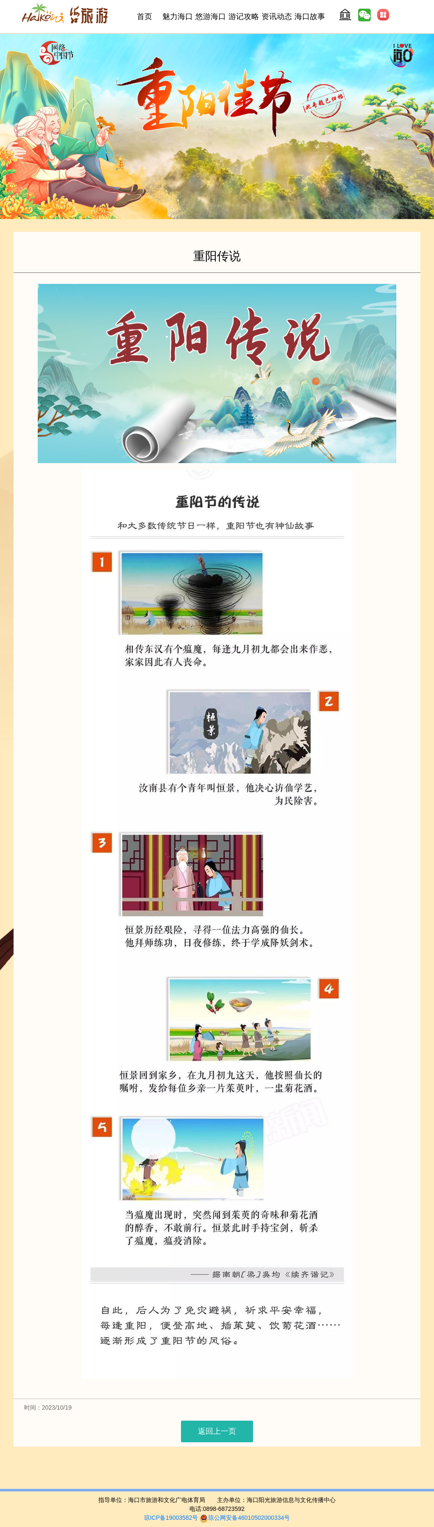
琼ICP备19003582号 (171, 1517)
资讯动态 (277, 16)
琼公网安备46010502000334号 (245, 1517)
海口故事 (310, 16)
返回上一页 (217, 1431)
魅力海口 (177, 16)
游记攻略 (243, 16)
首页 (144, 16)
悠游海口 (210, 16)
